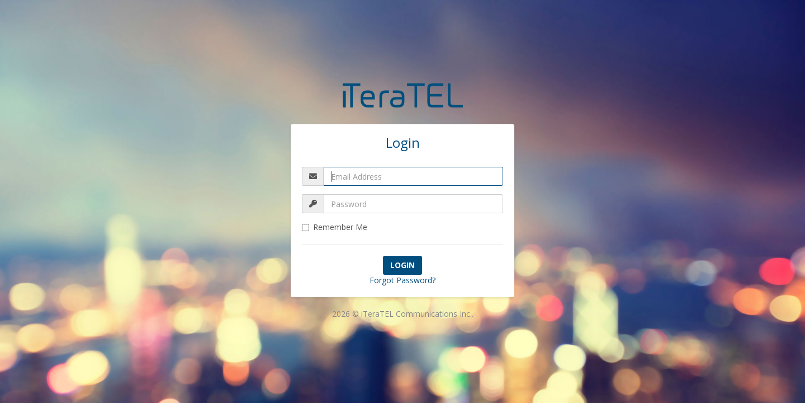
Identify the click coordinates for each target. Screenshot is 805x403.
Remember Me (334, 227)
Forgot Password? (402, 280)
